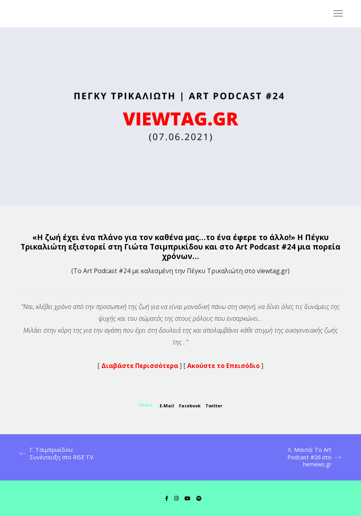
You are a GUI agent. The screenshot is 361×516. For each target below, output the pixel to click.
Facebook (190, 406)
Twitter (213, 406)
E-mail (167, 406)
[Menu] (334, 14)
